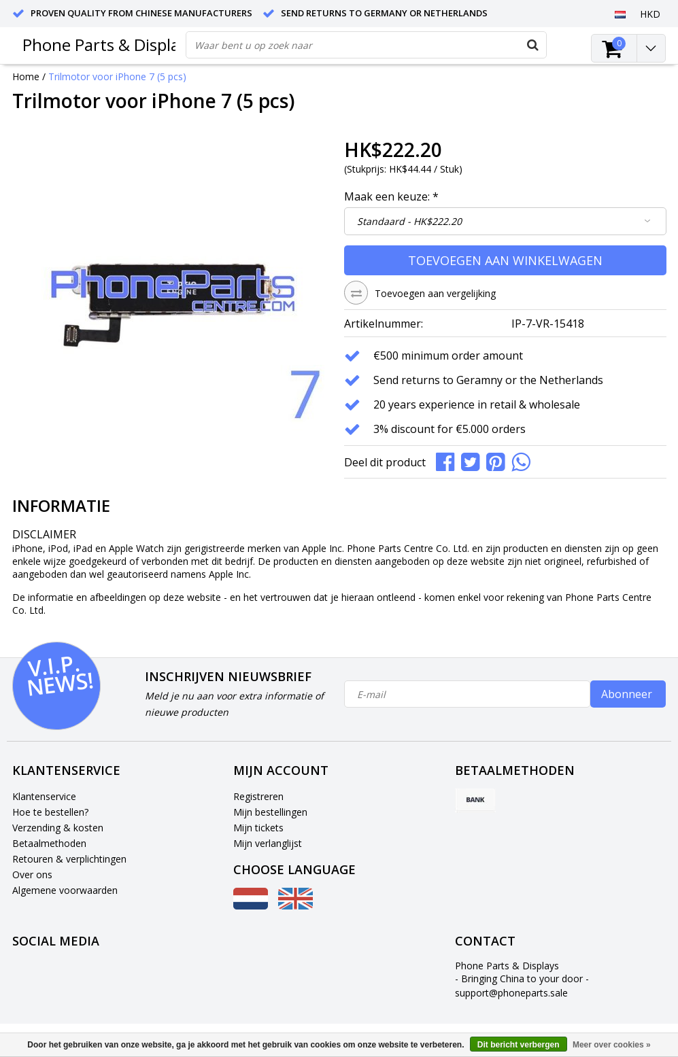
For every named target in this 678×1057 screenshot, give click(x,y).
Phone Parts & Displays (108, 44)
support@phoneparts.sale (511, 992)
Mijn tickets (258, 827)
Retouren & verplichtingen (69, 858)
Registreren (258, 796)
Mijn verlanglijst (267, 843)
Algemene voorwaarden (65, 890)
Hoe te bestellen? (50, 811)
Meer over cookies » (612, 1045)
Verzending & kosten (57, 827)
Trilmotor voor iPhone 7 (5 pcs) (117, 76)
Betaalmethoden (49, 843)
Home (25, 76)
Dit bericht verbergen (518, 1045)
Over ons (32, 874)
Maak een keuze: (391, 196)
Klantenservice (44, 796)
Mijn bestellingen (270, 811)
